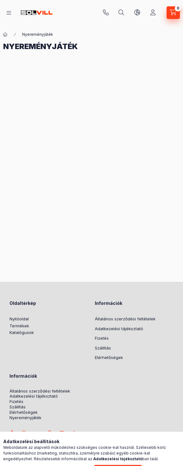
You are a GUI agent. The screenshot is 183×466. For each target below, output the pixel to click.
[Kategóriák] (9, 13)
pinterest (49, 432)
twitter (36, 432)
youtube (62, 432)
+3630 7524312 (106, 12)
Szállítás (103, 347)
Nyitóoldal (19, 318)
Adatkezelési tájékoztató (119, 328)
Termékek (19, 325)
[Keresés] (121, 12)
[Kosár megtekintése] (173, 12)
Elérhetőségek (109, 357)
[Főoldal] (5, 34)
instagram (24, 432)
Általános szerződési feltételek (125, 318)
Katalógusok (21, 332)
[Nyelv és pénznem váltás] (137, 12)
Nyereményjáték (25, 417)
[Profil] (153, 12)
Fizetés (102, 338)
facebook (11, 432)
